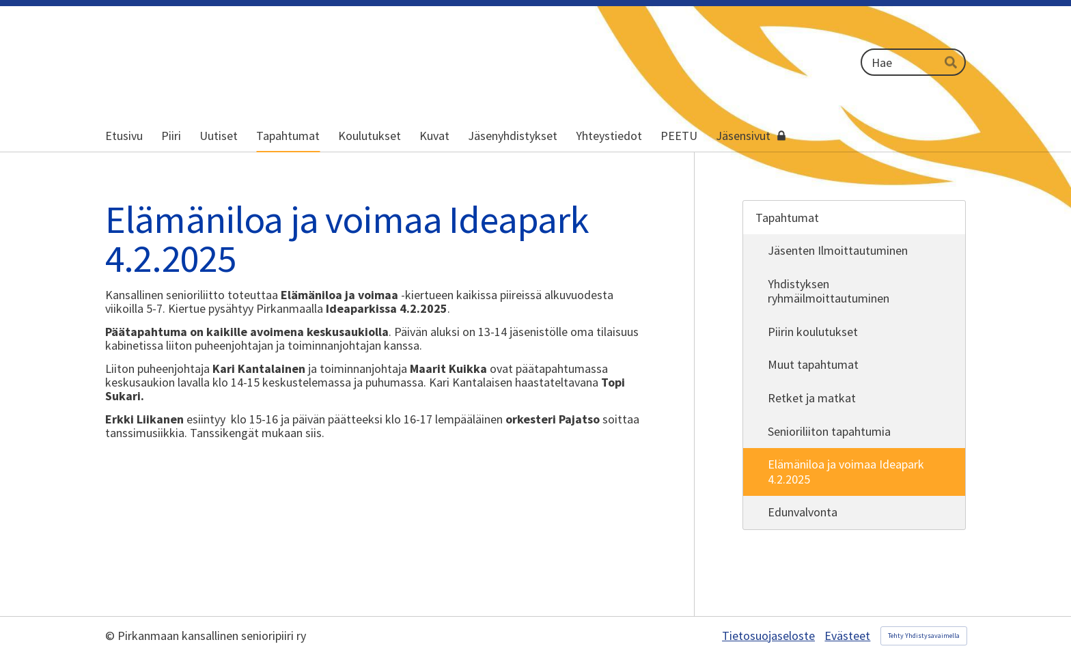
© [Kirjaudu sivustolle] (111, 635)
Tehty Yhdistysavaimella (924, 635)
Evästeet (847, 636)
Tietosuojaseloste (768, 636)
